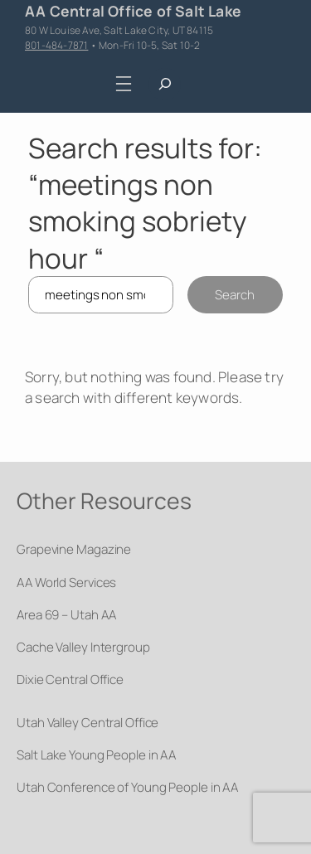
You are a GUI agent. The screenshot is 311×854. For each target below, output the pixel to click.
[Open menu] (123, 84)
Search (234, 294)
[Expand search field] (164, 84)
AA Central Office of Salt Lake (133, 11)
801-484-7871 (56, 45)
